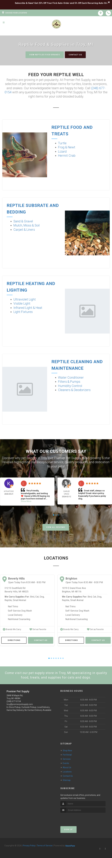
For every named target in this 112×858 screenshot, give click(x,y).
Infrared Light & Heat (27, 308)
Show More (26, 501)
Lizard (62, 151)
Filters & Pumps (69, 381)
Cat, (37, 596)
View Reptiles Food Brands (44, 55)
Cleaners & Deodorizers (74, 390)
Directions (14, 640)
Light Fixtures (23, 312)
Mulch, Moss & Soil (26, 225)
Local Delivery (15, 615)
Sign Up (68, 829)
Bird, (32, 596)
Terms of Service (44, 845)
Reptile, (8, 600)
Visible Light (21, 303)
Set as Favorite (37, 629)
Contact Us (75, 55)
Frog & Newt (66, 147)
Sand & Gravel (23, 221)
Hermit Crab (66, 155)
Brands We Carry (12, 629)
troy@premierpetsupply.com (20, 704)
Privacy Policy (29, 845)
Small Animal (19, 600)
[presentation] (75, 818)
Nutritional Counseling (19, 619)
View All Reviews (55, 527)
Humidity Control (70, 386)
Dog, (42, 596)
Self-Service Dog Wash (20, 610)
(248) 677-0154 (14, 701)
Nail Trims (13, 606)
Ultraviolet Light (24, 299)
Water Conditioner (71, 377)
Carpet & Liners (24, 229)
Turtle (62, 143)
